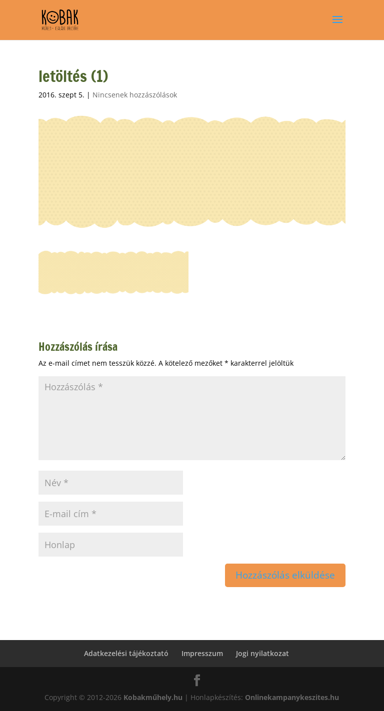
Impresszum (202, 653)
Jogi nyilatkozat (262, 653)
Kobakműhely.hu (153, 697)
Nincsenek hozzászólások (134, 94)
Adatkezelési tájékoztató (126, 653)
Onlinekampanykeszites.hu (292, 697)
